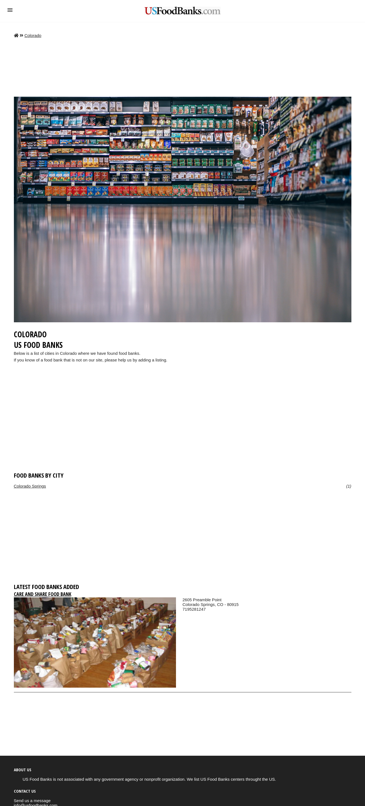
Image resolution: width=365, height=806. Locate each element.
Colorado (32, 35)
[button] (10, 10)
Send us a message (32, 800)
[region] (182, 425)
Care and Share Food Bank (42, 594)
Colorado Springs (30, 486)
